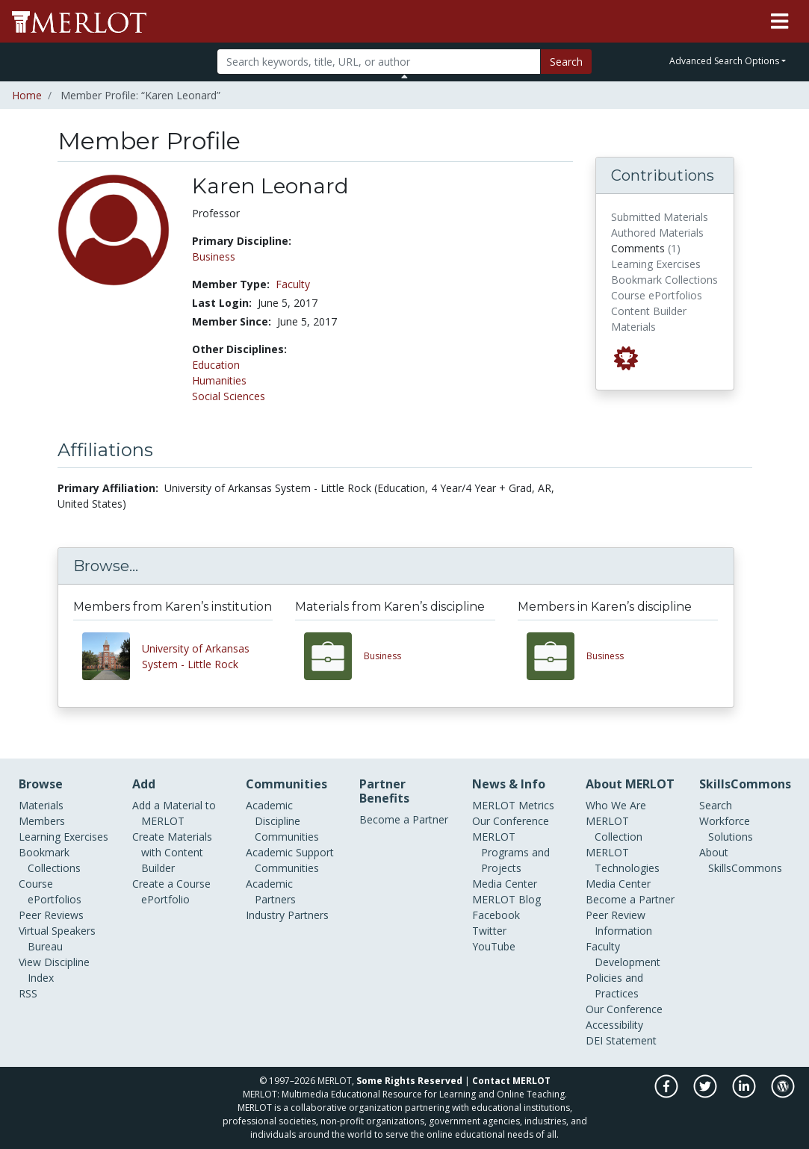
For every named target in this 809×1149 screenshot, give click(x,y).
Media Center (504, 883)
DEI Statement (621, 1040)
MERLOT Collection (614, 829)
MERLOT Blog (506, 899)
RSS (28, 993)
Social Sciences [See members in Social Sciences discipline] (228, 396)
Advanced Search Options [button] (724, 61)
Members (42, 821)
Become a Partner (403, 819)
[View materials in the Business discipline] (334, 656)
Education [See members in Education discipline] (216, 365)
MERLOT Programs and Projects (511, 852)
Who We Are (616, 805)
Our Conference (510, 821)
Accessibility (614, 1025)
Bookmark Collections (50, 860)
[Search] (379, 62)
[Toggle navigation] (779, 21)
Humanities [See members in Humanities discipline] (219, 380)
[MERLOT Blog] (783, 1094)
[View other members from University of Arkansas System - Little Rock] (112, 656)
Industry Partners (287, 915)
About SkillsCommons (740, 860)
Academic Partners (271, 891)
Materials (41, 805)
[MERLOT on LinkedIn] (745, 1094)
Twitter (489, 931)
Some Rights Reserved (409, 1080)
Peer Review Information (619, 923)
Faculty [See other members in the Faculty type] (293, 284)
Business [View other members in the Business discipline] (605, 656)
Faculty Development (623, 954)
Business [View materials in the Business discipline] (382, 656)
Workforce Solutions (726, 829)
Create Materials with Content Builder (172, 852)
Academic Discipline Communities (282, 821)
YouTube (493, 946)
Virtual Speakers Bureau (57, 938)
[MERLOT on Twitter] (706, 1094)
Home (27, 95)
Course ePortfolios (50, 891)
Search (566, 62)
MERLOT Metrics (513, 805)
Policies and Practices (614, 985)
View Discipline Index (54, 970)
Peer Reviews (51, 915)
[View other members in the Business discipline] (556, 656)
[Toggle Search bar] (404, 76)
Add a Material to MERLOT (174, 813)
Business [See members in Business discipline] (213, 256)
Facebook (496, 915)
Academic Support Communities (290, 860)
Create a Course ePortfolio (171, 891)
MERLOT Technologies (623, 860)
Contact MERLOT (511, 1080)
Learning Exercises (63, 836)
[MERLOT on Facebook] (667, 1094)
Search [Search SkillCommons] (715, 805)
